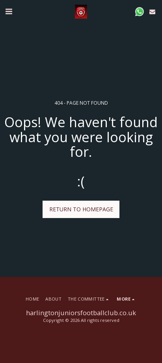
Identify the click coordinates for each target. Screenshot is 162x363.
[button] (8, 11)
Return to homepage (81, 209)
